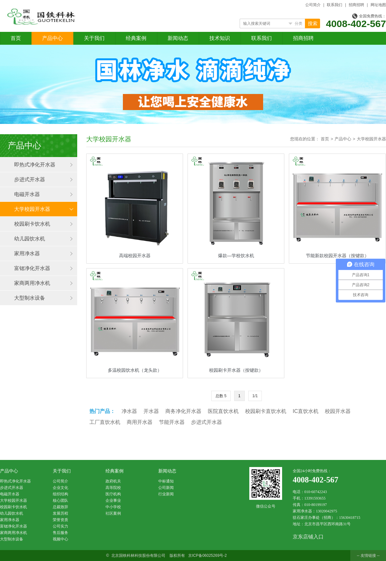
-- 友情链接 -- (368, 555)
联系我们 (334, 5)
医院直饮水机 (223, 411)
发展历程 (60, 513)
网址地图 (378, 5)
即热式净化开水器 (34, 164)
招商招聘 (356, 5)
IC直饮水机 (305, 411)
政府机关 (113, 481)
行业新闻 (166, 494)
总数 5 (221, 396)
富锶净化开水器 (32, 268)
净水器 (129, 411)
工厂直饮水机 (104, 422)
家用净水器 (27, 253)
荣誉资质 (60, 520)
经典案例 (136, 38)
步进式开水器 (29, 179)
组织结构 (60, 494)
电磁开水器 (27, 194)
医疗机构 (113, 494)
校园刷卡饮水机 (32, 224)
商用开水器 (139, 422)
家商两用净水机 (32, 283)
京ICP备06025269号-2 (207, 555)
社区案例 (113, 513)
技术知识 (219, 38)
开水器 (151, 411)
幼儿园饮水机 (29, 238)
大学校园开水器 (32, 209)
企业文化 (60, 487)
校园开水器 (338, 411)
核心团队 (60, 500)
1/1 (255, 396)
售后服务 (60, 532)
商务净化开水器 (183, 411)
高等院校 (113, 487)
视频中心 (60, 539)
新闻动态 (178, 38)
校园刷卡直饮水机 (265, 411)
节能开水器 (172, 422)
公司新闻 (166, 487)
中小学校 (113, 507)
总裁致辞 (60, 507)
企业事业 (113, 500)
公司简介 (313, 5)
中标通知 (166, 481)
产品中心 (52, 38)
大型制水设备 (29, 298)
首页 (16, 38)
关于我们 (94, 38)
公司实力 (60, 526)
